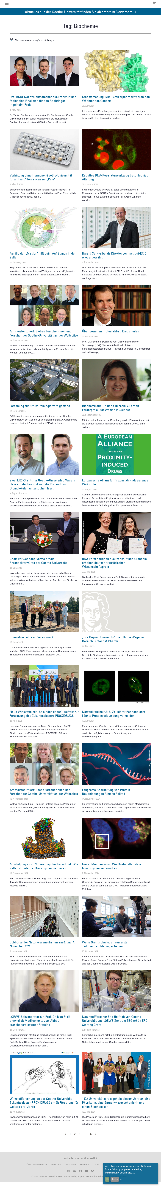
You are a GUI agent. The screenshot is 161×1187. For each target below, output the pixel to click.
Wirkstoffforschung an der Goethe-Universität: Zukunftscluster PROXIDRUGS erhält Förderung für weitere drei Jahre (44, 1107)
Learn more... (126, 1172)
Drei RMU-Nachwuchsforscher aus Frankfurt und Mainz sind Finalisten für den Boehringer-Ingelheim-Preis (43, 105)
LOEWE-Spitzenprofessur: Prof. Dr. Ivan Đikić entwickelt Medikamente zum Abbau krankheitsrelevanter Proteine (40, 1025)
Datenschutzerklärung (97, 1181)
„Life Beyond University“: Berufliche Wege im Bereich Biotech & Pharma (113, 644)
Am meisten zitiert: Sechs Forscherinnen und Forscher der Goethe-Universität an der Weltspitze (44, 796)
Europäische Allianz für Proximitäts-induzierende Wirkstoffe (115, 487)
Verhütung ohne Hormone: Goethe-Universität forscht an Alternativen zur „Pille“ (41, 182)
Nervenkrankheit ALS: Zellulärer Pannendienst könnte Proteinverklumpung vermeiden (113, 718)
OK (107, 1179)
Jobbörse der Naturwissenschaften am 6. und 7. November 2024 (42, 949)
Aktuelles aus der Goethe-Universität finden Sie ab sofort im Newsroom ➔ (80, 16)
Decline (114, 1179)
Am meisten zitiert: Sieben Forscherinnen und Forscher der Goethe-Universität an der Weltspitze (44, 338)
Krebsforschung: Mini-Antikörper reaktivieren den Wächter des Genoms (116, 103)
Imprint (80, 1181)
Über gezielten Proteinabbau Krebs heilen (110, 336)
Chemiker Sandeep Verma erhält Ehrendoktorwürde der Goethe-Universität (38, 565)
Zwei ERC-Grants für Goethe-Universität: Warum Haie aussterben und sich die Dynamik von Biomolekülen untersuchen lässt (42, 489)
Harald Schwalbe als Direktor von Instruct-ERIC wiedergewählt (114, 260)
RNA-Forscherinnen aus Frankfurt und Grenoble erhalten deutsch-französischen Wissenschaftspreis (114, 567)
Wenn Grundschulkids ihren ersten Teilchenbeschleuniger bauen (105, 949)
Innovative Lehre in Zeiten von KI (32, 642)
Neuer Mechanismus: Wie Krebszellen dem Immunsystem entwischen (111, 871)
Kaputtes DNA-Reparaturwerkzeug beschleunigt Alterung (115, 182)
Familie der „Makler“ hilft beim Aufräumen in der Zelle (43, 260)
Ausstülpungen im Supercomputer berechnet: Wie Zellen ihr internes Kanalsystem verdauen (44, 871)
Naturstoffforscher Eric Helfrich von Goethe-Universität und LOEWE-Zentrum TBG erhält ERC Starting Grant (114, 1025)
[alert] (80, 45)
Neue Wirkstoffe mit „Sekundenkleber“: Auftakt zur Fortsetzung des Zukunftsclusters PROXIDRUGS (44, 718)
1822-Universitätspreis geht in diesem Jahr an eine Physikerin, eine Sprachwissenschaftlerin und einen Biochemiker (116, 1107)
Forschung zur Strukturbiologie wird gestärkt (40, 410)
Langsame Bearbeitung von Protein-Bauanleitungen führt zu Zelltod (106, 796)
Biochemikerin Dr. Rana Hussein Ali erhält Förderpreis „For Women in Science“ (110, 412)
